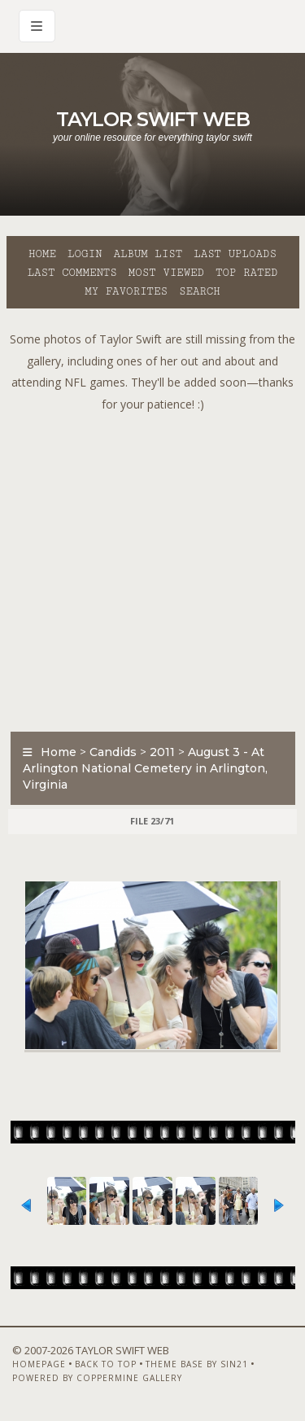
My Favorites (126, 291)
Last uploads (235, 253)
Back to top (106, 1364)
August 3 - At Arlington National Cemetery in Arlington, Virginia (145, 768)
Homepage (39, 1364)
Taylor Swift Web (153, 119)
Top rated (246, 272)
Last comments (72, 272)
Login (85, 253)
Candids (113, 752)
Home (42, 253)
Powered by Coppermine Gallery (97, 1378)
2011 (162, 752)
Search (199, 291)
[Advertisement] (152, 567)
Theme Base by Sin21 (197, 1364)
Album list (147, 253)
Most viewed (166, 272)
